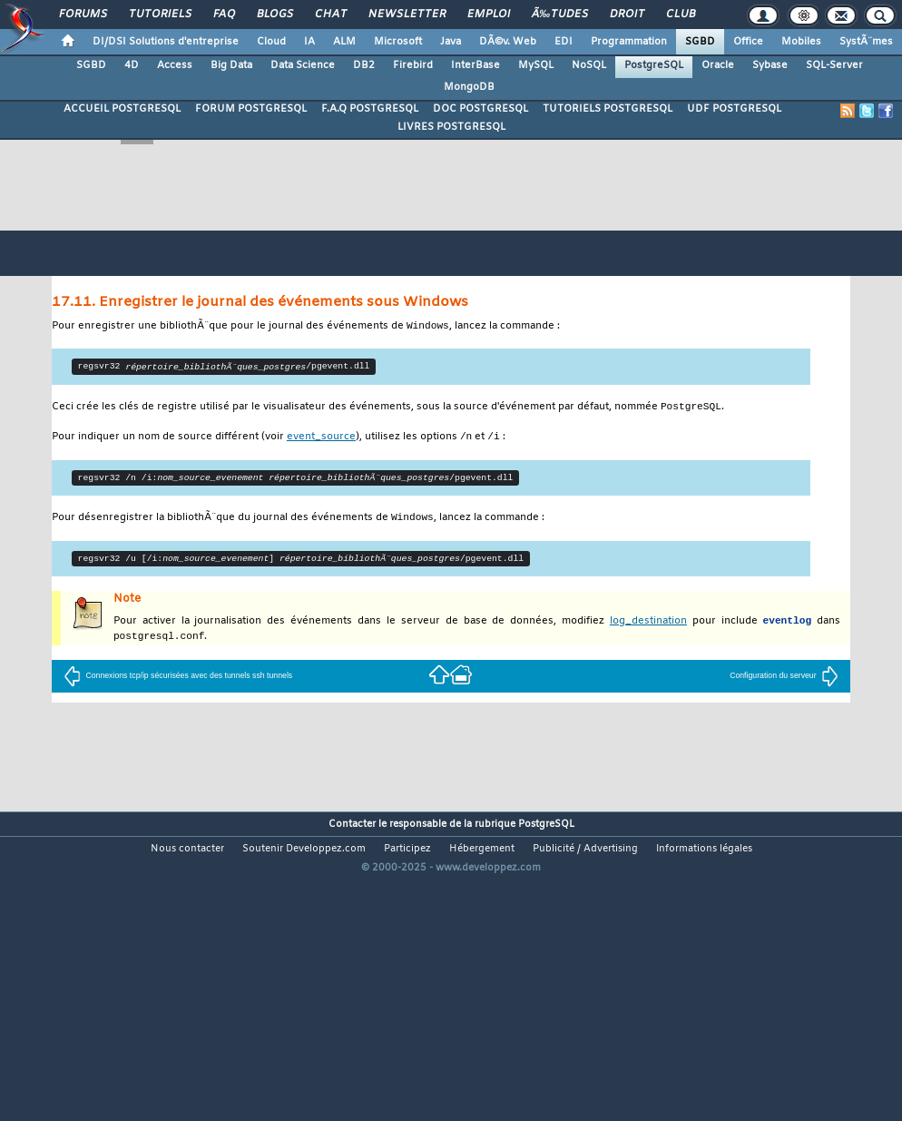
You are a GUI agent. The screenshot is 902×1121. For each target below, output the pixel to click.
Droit (627, 14)
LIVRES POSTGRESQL (451, 127)
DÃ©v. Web (507, 41)
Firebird (413, 65)
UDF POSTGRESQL (734, 109)
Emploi (489, 14)
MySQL (536, 65)
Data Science (302, 65)
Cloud (271, 41)
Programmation (629, 41)
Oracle (717, 65)
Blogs (275, 14)
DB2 (364, 65)
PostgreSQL (653, 65)
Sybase (770, 65)
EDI (563, 41)
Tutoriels (160, 14)
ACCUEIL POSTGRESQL (122, 109)
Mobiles (801, 41)
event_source (321, 440)
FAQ (224, 14)
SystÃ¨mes (866, 41)
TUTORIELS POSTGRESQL (607, 109)
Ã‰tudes (560, 14)
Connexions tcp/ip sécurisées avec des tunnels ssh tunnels (178, 680)
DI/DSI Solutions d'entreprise (166, 41)
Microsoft (398, 41)
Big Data (231, 65)
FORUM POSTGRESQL (251, 109)
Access (174, 65)
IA (309, 41)
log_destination (648, 626)
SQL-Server (834, 65)
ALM (344, 41)
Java (450, 41)
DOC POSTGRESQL (480, 109)
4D (131, 65)
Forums (83, 14)
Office (748, 41)
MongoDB (469, 87)
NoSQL (589, 65)
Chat (330, 14)
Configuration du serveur (784, 680)
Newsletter (407, 14)
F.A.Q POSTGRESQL (369, 109)
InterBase (475, 65)
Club (680, 14)
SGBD (700, 41)
